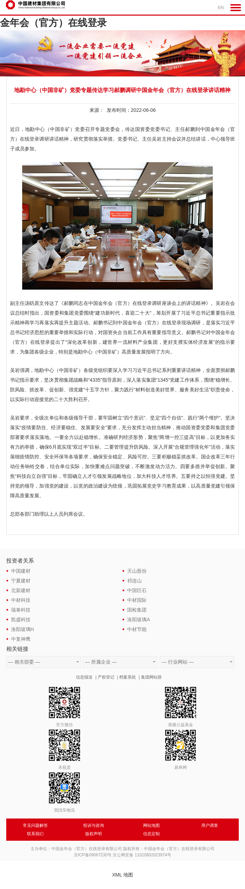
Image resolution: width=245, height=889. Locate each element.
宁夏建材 (20, 580)
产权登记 (106, 677)
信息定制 (151, 833)
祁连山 (134, 580)
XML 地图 (122, 875)
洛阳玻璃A (138, 619)
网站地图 (151, 825)
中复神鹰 (20, 639)
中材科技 (20, 600)
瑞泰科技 (20, 610)
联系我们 (35, 833)
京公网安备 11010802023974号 (142, 855)
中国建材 (20, 571)
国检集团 (137, 610)
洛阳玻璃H (22, 629)
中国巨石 (137, 590)
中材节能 (137, 629)
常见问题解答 (35, 825)
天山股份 (137, 571)
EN (221, 7)
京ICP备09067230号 (93, 855)
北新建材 (20, 590)
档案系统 (127, 677)
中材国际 (137, 600)
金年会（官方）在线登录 (53, 22)
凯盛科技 (20, 619)
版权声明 (93, 833)
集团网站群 (151, 677)
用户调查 (209, 825)
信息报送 (84, 677)
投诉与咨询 (93, 825)
